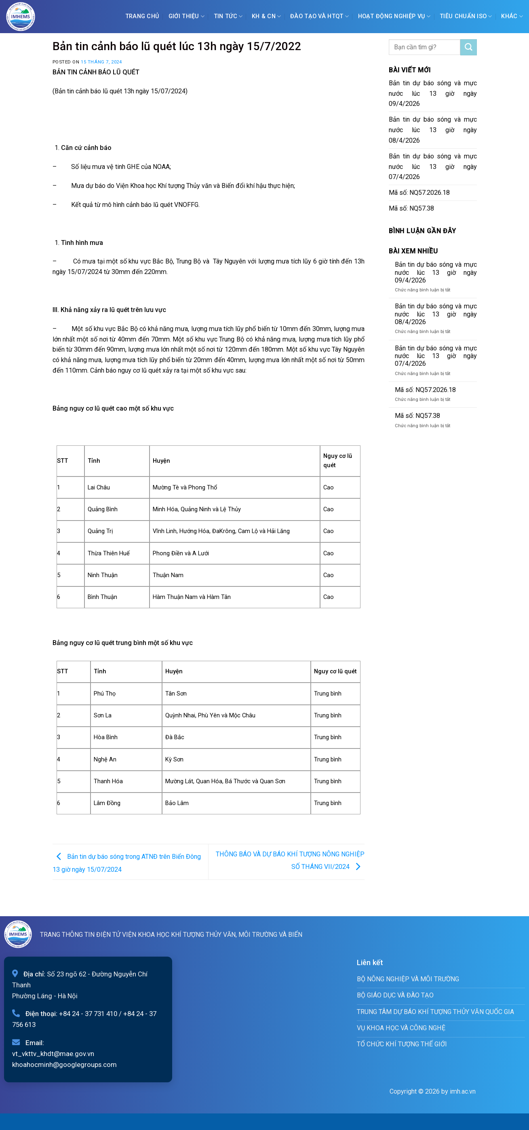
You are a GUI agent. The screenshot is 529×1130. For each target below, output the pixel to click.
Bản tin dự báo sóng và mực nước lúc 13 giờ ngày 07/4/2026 (433, 166)
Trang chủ (142, 16)
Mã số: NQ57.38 (411, 208)
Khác (512, 16)
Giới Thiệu (186, 16)
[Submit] (468, 47)
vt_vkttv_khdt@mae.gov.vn (53, 1054)
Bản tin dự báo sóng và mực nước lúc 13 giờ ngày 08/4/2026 (433, 130)
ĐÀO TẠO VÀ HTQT (319, 16)
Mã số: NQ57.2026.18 (419, 192)
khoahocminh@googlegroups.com (64, 1064)
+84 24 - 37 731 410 (88, 1014)
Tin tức (228, 16)
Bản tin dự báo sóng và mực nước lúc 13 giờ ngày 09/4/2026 (433, 93)
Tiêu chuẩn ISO (466, 16)
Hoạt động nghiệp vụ (394, 16)
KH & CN (266, 16)
